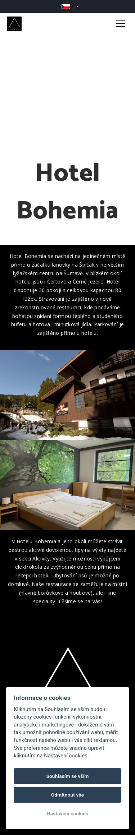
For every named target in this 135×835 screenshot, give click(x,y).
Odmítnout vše (67, 795)
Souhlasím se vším (67, 776)
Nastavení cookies (67, 813)
